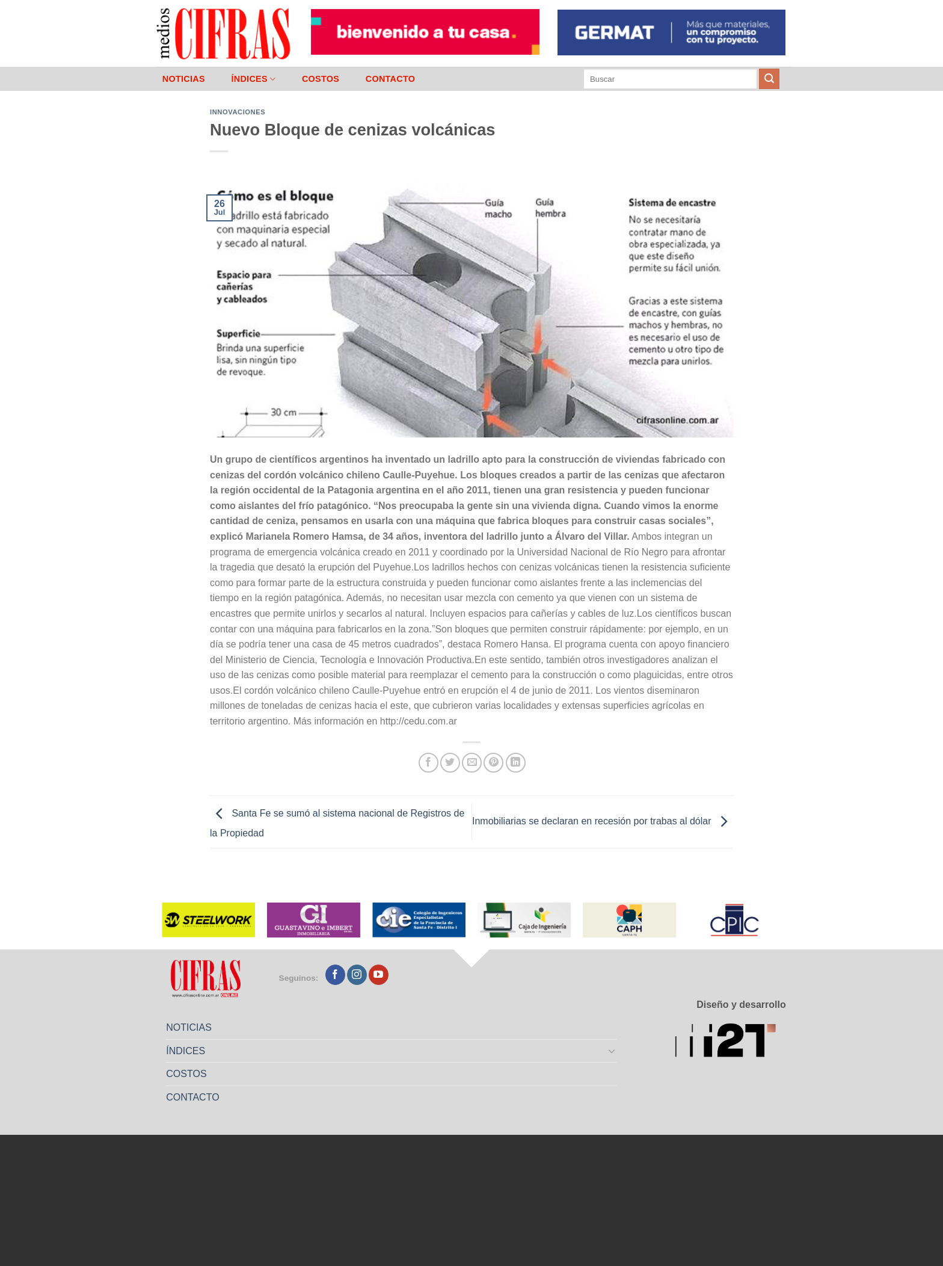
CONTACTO (391, 79)
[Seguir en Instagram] (357, 975)
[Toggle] (612, 1050)
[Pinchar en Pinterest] (493, 763)
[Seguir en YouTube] (379, 975)
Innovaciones (237, 112)
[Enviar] (769, 79)
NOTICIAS (183, 79)
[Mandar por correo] (472, 763)
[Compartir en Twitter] (450, 763)
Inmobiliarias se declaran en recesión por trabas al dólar (602, 821)
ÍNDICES (253, 79)
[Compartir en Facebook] (428, 763)
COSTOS (320, 79)
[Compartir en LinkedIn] (516, 763)
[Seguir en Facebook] (335, 975)
